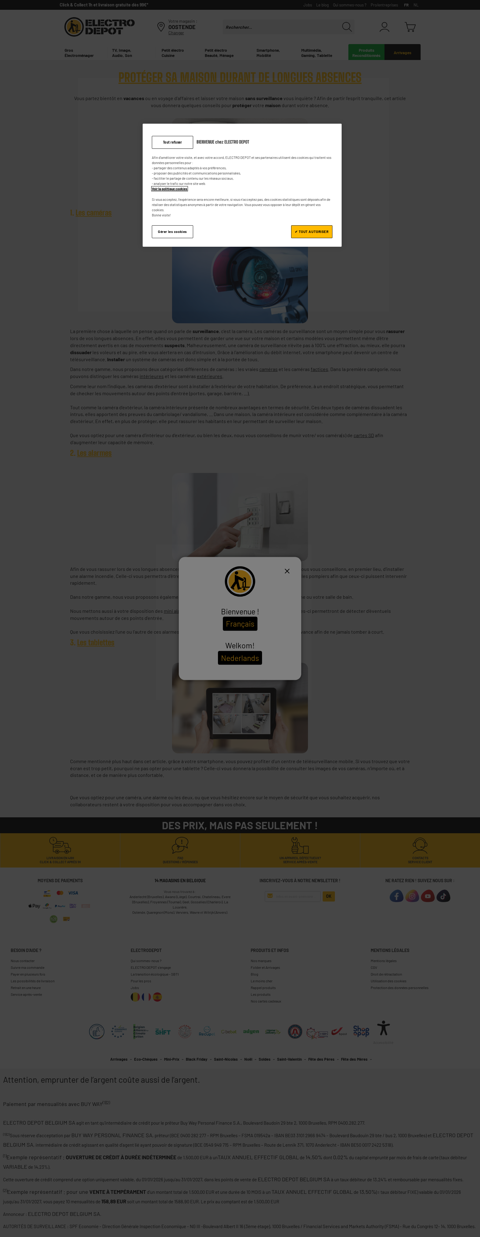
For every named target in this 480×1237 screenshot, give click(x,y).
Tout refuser (172, 142)
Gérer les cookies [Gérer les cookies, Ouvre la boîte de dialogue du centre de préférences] (172, 232)
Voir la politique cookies (169, 189)
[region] (242, 185)
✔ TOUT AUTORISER (311, 232)
